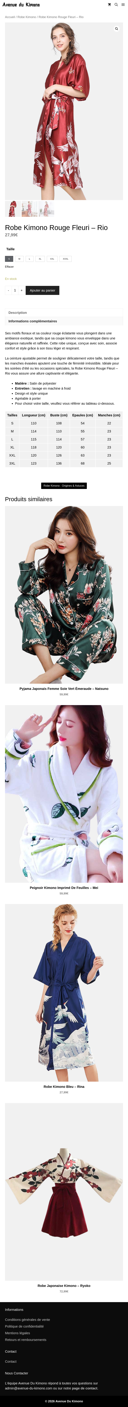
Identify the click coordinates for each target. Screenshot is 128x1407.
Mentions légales (17, 1333)
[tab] (64, 312)
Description (17, 312)
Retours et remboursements (25, 1340)
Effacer (9, 266)
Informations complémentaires (32, 321)
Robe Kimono (27, 17)
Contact (10, 1361)
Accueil (10, 17)
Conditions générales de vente (27, 1320)
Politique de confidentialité (24, 1326)
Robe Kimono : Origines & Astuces (64, 485)
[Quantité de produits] (15, 290)
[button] (116, 5)
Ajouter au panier (42, 290)
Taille (10, 249)
